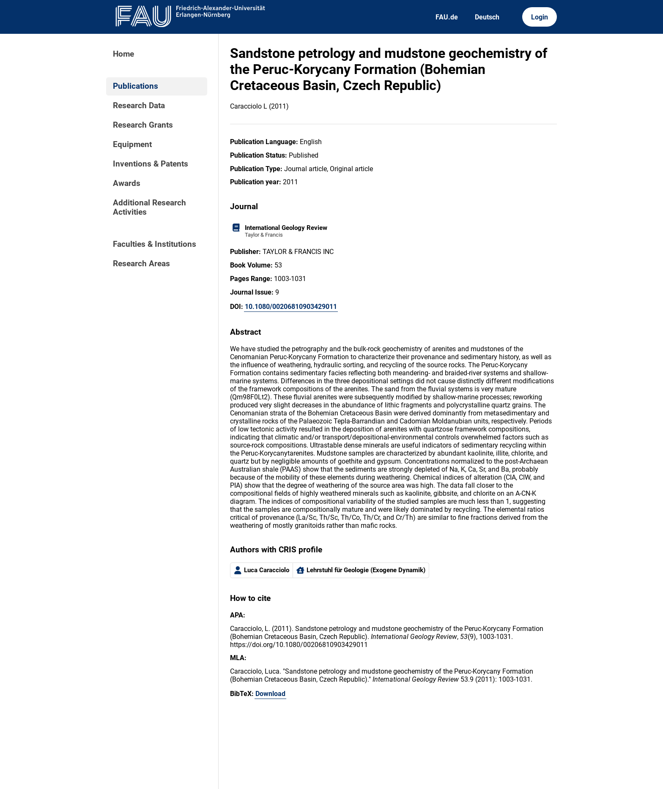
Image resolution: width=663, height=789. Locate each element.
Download (270, 694)
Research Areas (141, 263)
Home (123, 54)
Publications (135, 86)
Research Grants (143, 125)
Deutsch (487, 17)
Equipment (132, 144)
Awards (126, 183)
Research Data (139, 105)
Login (539, 17)
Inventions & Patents (150, 164)
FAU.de (447, 17)
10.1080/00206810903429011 (291, 307)
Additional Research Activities (149, 207)
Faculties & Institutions (154, 244)
